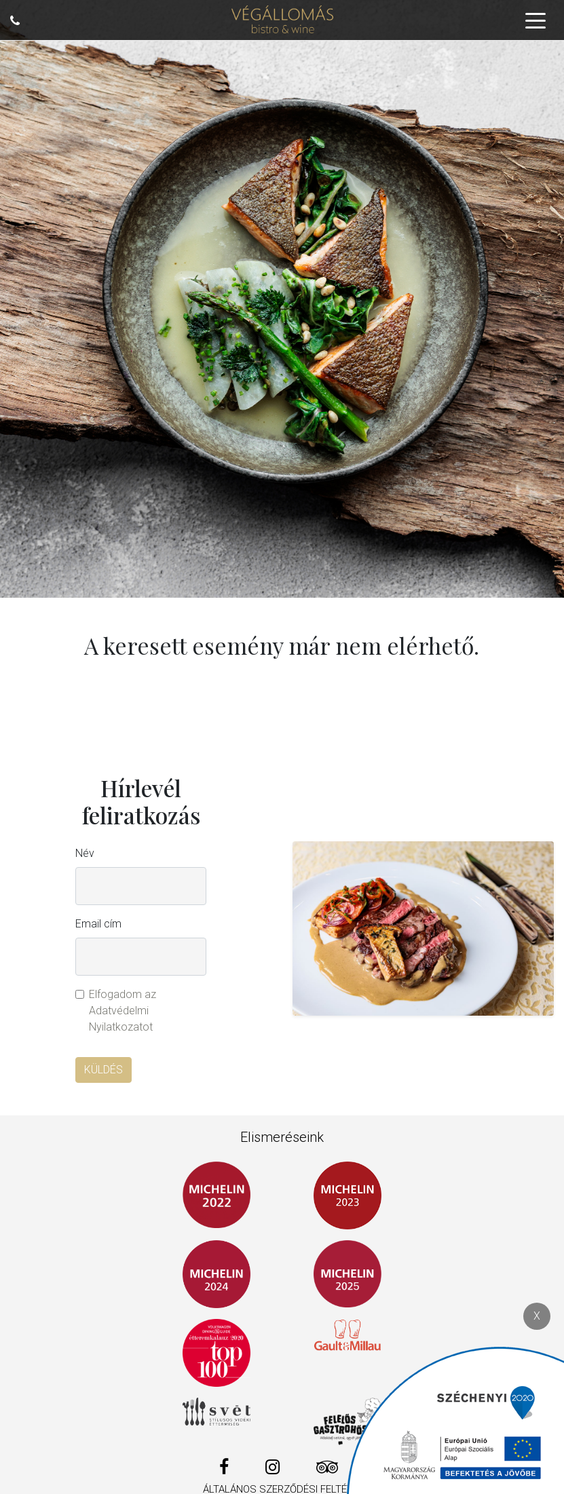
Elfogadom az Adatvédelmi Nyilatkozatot (122, 1010)
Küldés (103, 1069)
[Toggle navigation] (535, 19)
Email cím (98, 923)
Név (84, 853)
